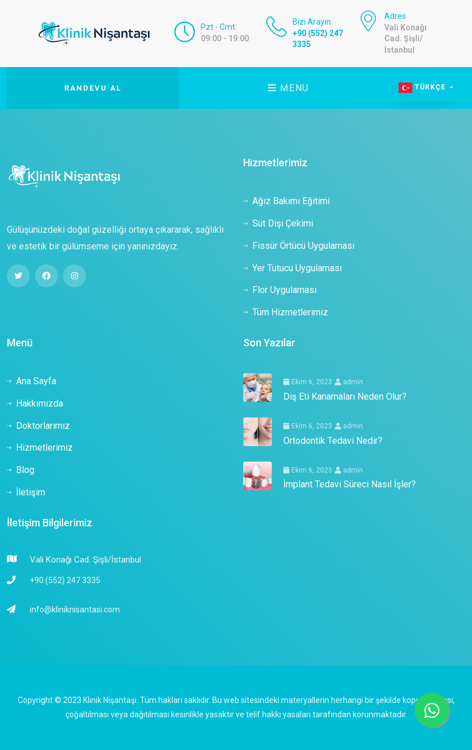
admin (349, 382)
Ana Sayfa (31, 381)
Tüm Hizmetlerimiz (285, 312)
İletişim (26, 492)
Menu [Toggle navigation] (288, 88)
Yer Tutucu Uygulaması (292, 268)
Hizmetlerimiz (40, 447)
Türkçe (423, 88)
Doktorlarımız (38, 425)
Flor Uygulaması (280, 289)
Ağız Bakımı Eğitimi (286, 201)
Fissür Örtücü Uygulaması (298, 245)
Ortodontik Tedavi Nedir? (333, 440)
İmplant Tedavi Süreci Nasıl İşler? (349, 484)
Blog (20, 469)
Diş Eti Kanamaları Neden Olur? (345, 396)
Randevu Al (93, 88)
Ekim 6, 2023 (307, 382)
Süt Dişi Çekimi (278, 223)
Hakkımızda (35, 403)
